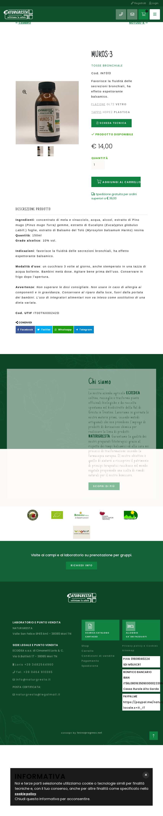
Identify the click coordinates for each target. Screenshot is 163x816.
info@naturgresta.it (34, 675)
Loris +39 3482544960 (34, 661)
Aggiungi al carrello (116, 179)
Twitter (41, 326)
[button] (145, 775)
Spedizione (90, 661)
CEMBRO (23, 22)
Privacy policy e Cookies (140, 641)
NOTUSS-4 (139, 22)
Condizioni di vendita (99, 651)
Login (154, 3)
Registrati (138, 3)
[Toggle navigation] (154, 12)
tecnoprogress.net (89, 726)
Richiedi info (81, 562)
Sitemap (128, 646)
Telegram (78, 326)
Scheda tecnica (112, 121)
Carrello (88, 646)
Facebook (24, 326)
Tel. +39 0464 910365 (35, 668)
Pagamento (91, 656)
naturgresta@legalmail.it (38, 689)
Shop (86, 641)
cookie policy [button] (26, 793)
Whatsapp (59, 326)
